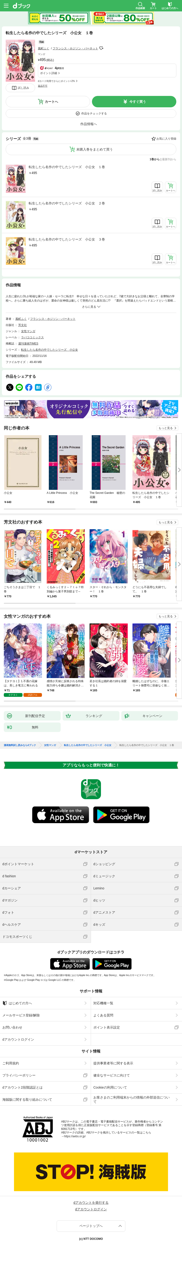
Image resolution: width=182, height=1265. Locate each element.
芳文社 (22, 325)
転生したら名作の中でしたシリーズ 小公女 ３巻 (67, 239)
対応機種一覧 (103, 1003)
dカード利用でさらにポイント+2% (56, 81)
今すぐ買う (137, 102)
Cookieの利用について (110, 1087)
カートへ (51, 102)
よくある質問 (103, 1015)
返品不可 (42, 86)
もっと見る (166, 428)
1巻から (155, 159)
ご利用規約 (10, 1063)
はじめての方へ (17, 1003)
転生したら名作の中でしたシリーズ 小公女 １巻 (67, 167)
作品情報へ (88, 124)
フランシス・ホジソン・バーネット (75, 48)
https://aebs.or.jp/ (75, 1136)
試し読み (23, 88)
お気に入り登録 (166, 138)
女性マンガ (28, 331)
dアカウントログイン (18, 1039)
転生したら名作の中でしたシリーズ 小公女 (49, 349)
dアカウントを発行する (91, 1202)
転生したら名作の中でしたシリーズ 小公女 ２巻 (67, 203)
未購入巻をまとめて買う (94, 149)
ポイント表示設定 (106, 1027)
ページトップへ (91, 1226)
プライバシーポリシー (19, 1075)
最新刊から (169, 159)
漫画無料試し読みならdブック (20, 745)
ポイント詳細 (48, 73)
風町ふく (43, 48)
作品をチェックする (94, 113)
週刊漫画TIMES (28, 343)
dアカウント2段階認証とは (22, 1087)
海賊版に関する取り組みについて (27, 1099)
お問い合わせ (12, 1027)
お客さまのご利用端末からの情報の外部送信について (131, 1099)
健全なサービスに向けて (111, 1075)
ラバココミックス (32, 337)
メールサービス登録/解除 (21, 1015)
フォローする (101, 48)
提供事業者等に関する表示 (113, 1063)
